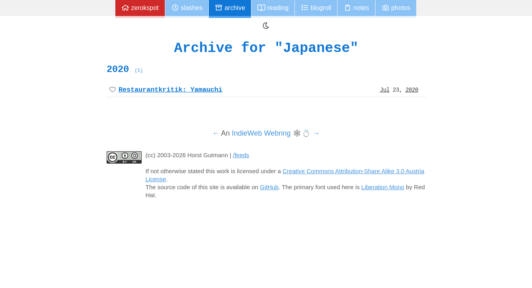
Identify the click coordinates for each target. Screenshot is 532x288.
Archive (230, 7)
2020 (125, 69)
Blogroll (316, 7)
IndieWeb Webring (261, 133)
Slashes (187, 7)
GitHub (269, 187)
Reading (273, 7)
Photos (396, 7)
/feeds (241, 155)
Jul (385, 89)
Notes (356, 7)
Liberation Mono (382, 187)
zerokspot (140, 7)
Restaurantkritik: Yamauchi (170, 89)
